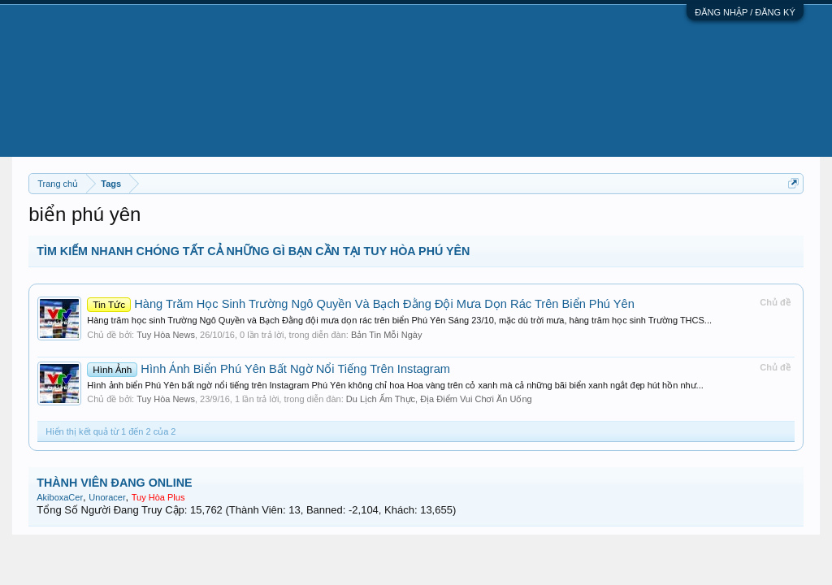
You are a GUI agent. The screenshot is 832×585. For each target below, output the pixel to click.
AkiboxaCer (60, 497)
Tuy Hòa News (165, 335)
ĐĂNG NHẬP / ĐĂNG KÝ (745, 12)
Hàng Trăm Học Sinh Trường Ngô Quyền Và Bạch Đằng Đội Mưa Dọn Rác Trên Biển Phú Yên (361, 303)
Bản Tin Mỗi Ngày (386, 335)
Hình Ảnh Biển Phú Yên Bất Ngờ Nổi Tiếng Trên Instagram (268, 368)
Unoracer (107, 497)
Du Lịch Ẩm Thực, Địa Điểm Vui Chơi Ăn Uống (439, 399)
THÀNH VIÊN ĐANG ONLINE (114, 482)
